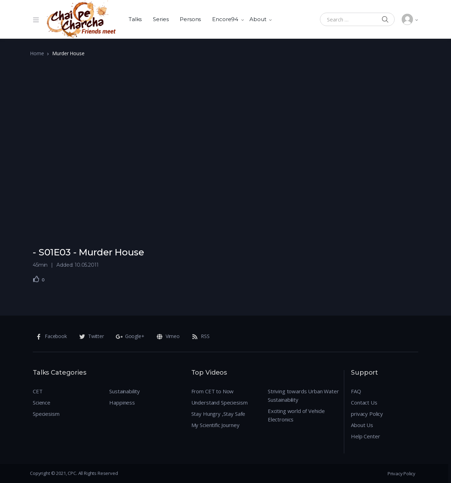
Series (160, 19)
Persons (190, 19)
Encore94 (225, 19)
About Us (362, 424)
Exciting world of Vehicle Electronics (296, 415)
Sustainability (124, 391)
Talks (135, 19)
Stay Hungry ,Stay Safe (218, 413)
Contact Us (364, 402)
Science (41, 402)
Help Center (365, 436)
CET (38, 391)
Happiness (122, 402)
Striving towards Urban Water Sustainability (303, 395)
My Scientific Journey (215, 424)
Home (37, 53)
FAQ (356, 391)
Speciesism (46, 413)
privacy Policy (367, 413)
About (257, 19)
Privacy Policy (401, 473)
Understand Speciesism (219, 402)
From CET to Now (212, 391)
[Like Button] (36, 278)
